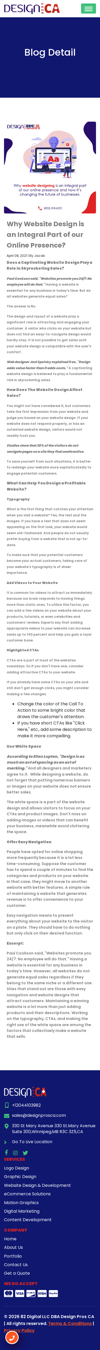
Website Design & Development (37, 1185)
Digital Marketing (21, 1211)
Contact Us (16, 1265)
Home (10, 1239)
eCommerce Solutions (27, 1194)
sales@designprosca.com (39, 1115)
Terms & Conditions (70, 1323)
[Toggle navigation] (88, 8)
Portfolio (13, 1256)
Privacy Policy (19, 1330)
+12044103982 (26, 1105)
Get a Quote (17, 1273)
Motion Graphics (21, 1203)
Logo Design (16, 1168)
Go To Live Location (32, 1142)
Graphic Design (20, 1177)
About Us (13, 1247)
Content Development (28, 1220)
